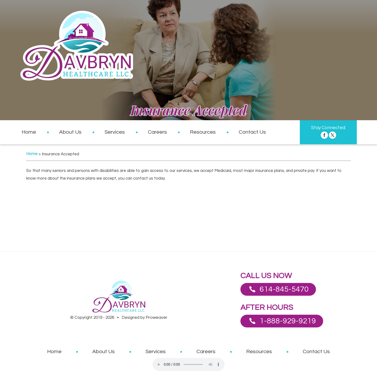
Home (29, 132)
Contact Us (252, 132)
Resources (203, 132)
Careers (157, 132)
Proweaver (156, 317)
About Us (70, 132)
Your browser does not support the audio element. (188, 364)
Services (115, 132)
